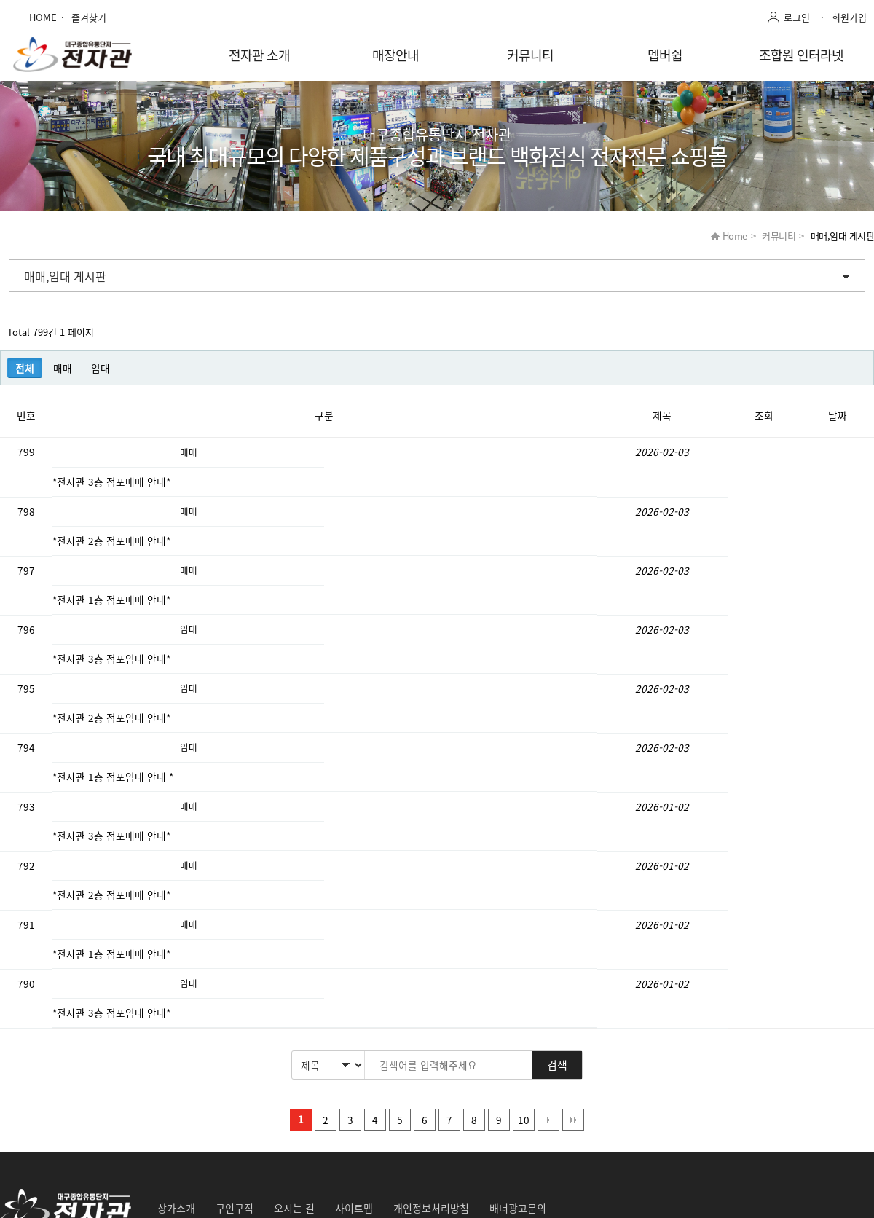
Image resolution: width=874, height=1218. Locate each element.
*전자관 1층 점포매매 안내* (112, 599)
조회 (764, 415)
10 (523, 1119)
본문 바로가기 (0, 0)
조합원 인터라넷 (801, 55)
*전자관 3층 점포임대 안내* (112, 658)
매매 (62, 368)
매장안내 (395, 55)
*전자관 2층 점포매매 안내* (112, 540)
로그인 (797, 17)
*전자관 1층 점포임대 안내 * (114, 776)
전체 (24, 368)
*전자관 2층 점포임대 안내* (112, 717)
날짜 (837, 415)
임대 (100, 368)
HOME (43, 17)
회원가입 (849, 17)
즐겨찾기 (88, 17)
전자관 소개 (259, 55)
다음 (548, 1120)
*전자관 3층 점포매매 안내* (112, 481)
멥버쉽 (664, 55)
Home (735, 236)
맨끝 (573, 1120)
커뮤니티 (530, 55)
